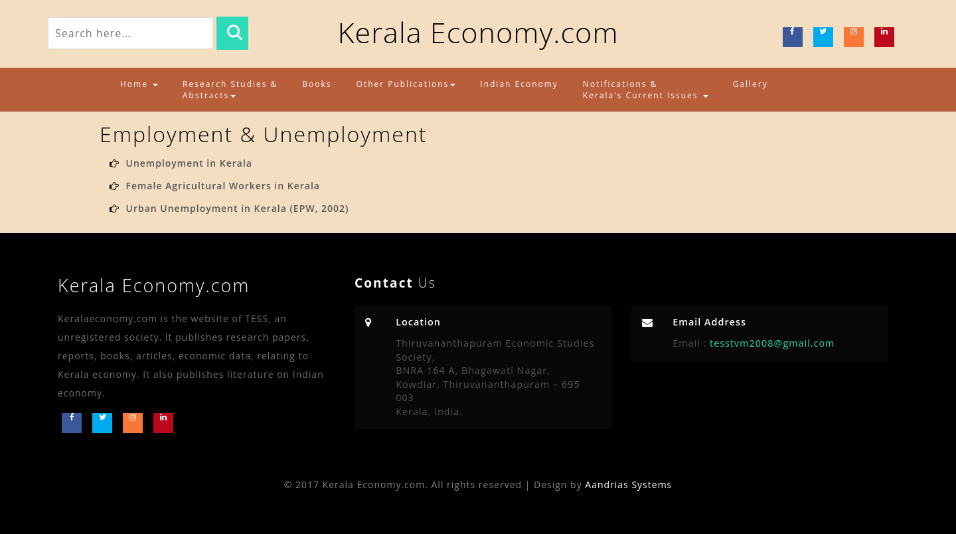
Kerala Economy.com (477, 32)
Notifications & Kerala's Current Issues (645, 89)
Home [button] (139, 84)
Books (316, 84)
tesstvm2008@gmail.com (770, 343)
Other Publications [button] (406, 84)
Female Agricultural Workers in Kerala (222, 185)
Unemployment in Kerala (188, 163)
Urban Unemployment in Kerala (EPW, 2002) (237, 208)
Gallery (750, 84)
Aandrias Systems (628, 484)
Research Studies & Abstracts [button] (230, 89)
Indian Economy (519, 84)
